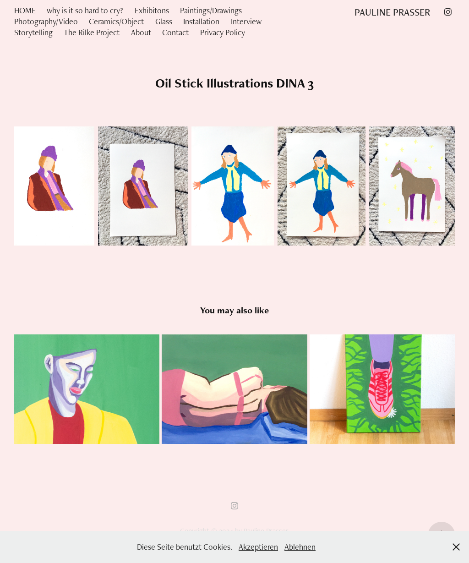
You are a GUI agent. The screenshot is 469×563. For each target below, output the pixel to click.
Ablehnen (300, 546)
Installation (201, 21)
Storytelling (33, 32)
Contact (175, 32)
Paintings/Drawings (211, 10)
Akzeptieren (258, 546)
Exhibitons (152, 10)
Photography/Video (46, 21)
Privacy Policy (222, 32)
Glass (163, 21)
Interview (246, 21)
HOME (25, 10)
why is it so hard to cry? (85, 10)
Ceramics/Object (116, 21)
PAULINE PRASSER (392, 11)
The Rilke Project (92, 32)
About (141, 32)
